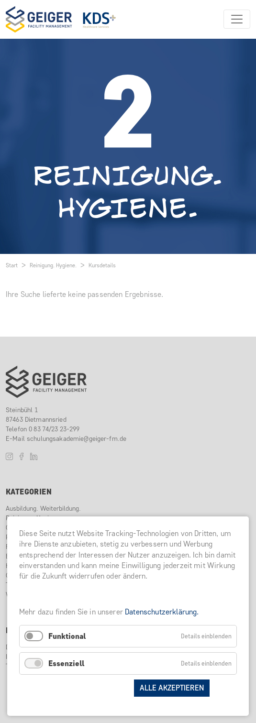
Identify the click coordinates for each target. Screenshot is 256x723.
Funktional (67, 636)
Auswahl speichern (89, 687)
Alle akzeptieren (172, 687)
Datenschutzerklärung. (162, 611)
